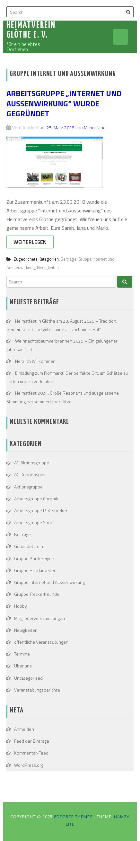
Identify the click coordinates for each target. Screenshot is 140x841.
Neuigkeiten (48, 267)
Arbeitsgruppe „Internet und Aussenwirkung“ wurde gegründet (63, 103)
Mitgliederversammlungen (39, 618)
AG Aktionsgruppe (31, 462)
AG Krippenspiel (29, 474)
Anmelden (24, 729)
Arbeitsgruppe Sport (34, 522)
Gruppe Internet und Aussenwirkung (49, 582)
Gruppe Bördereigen (34, 558)
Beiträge (68, 259)
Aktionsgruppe (28, 486)
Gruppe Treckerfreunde (36, 594)
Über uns (23, 665)
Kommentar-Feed (31, 752)
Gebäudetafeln (28, 546)
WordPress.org (28, 765)
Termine (22, 653)
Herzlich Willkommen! (36, 361)
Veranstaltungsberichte (37, 689)
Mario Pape (95, 127)
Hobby (20, 606)
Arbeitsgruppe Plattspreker (40, 510)
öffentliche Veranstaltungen (41, 642)
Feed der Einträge (31, 741)
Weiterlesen (30, 242)
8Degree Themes (74, 816)
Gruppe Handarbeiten (35, 570)
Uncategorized (28, 678)
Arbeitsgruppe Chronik (36, 498)
